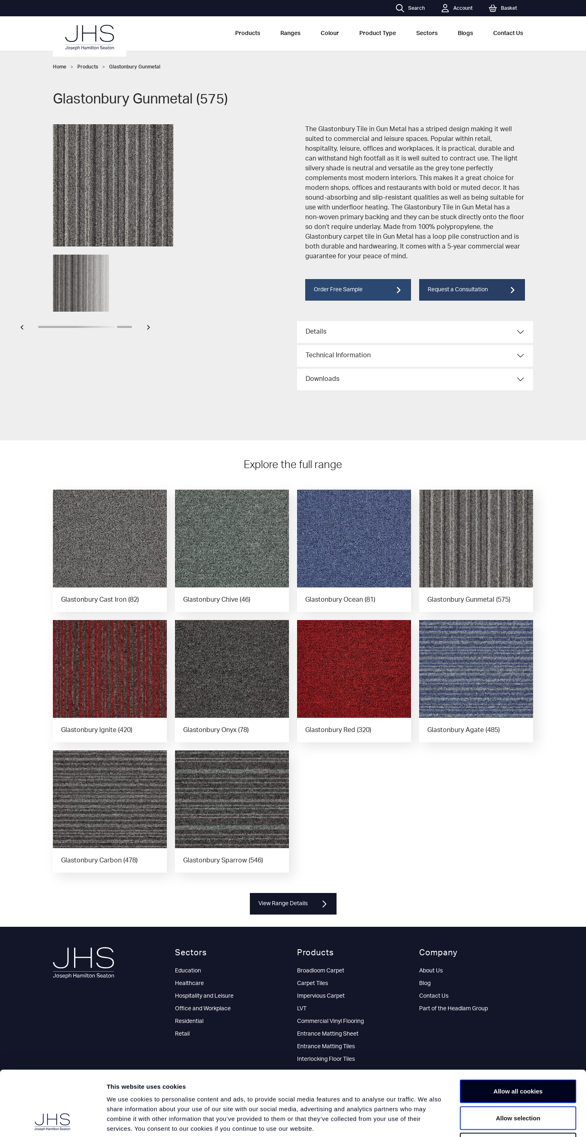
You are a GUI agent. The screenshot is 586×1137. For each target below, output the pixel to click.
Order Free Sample (358, 290)
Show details (427, 1120)
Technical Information (338, 355)
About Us (431, 971)
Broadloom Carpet (320, 971)
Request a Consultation (472, 290)
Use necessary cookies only (518, 1083)
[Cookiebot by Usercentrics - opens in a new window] (52, 1121)
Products (247, 33)
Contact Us (508, 33)
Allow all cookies (518, 1030)
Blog (425, 983)
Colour (330, 33)
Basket (503, 8)
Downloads (322, 379)
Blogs (465, 33)
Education (188, 971)
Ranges (290, 33)
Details (316, 331)
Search (410, 8)
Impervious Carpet (321, 996)
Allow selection (518, 1056)
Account (456, 8)
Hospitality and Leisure (204, 996)
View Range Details (293, 904)
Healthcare (189, 983)
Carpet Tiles (312, 983)
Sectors (426, 33)
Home (59, 66)
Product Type (377, 33)
